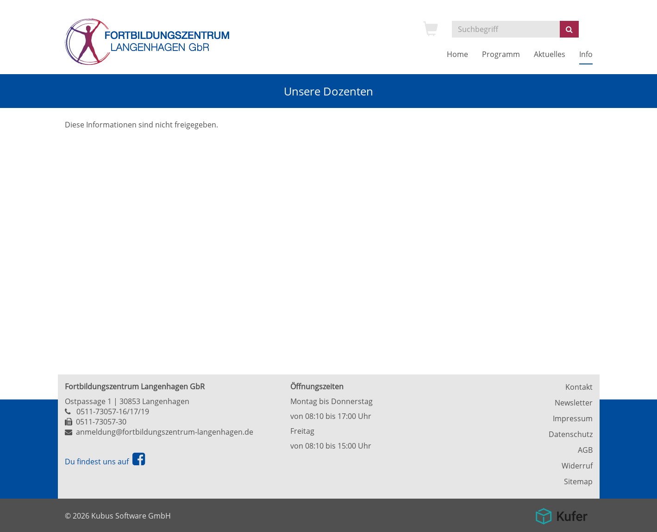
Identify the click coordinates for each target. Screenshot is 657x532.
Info (586, 54)
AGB (585, 450)
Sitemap (578, 481)
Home (457, 54)
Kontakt (579, 387)
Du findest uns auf (105, 461)
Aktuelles (549, 54)
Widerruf (577, 466)
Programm (501, 54)
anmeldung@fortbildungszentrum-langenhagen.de (164, 432)
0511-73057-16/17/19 (112, 411)
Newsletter (574, 403)
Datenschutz (571, 434)
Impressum (573, 418)
